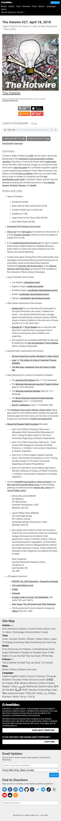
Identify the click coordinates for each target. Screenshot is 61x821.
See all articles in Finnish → (13, 12)
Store (34, 6)
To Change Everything (13, 642)
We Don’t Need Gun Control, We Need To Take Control (35, 356)
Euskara (50, 683)
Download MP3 (14, 139)
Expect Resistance (11, 652)
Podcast (6, 659)
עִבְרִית (48, 689)
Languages (51, 6)
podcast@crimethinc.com (10, 100)
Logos (53, 639)
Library (11, 6)
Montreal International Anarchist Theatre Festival (37, 384)
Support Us (55, 2)
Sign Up (54, 775)
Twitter (15, 589)
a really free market (35, 286)
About (3, 9)
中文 (16, 683)
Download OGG (38, 139)
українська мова (15, 693)
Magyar (6, 686)
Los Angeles (49, 182)
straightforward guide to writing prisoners (33, 482)
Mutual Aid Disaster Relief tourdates (23, 424)
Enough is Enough (22, 235)
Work (51, 649)
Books (4, 6)
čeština (41, 683)
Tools (18, 6)
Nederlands (31, 686)
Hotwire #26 (17, 308)
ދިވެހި (45, 693)
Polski (25, 679)
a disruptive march (32, 282)
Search (41, 6)
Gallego (51, 693)
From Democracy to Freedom (16, 649)
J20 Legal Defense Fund (22, 585)
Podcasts (26, 6)
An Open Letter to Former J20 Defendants (30, 597)
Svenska (32, 689)
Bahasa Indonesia (28, 683)
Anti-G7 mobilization (21, 405)
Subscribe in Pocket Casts (37, 114)
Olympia (22, 185)
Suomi (42, 679)
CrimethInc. (6, 2)
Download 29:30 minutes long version (23, 226)
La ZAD (30, 156)
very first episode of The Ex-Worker (43, 343)
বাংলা (24, 689)
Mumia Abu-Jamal (42, 488)
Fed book (16, 593)
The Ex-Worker (30, 327)
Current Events (35, 628)
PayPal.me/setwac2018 (41, 419)
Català (39, 693)
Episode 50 (17, 327)
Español (14, 676)
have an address (25, 173)
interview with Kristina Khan (30, 266)
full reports (27, 232)
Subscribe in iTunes (37, 108)
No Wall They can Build (28, 662)
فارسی (21, 686)
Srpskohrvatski (45, 686)
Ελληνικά (33, 679)
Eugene (5, 185)
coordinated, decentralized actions (43, 290)
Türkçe (13, 686)
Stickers (31, 639)
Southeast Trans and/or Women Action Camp (31, 410)
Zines (5, 639)
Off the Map (47, 656)
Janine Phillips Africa (16, 491)
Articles (6, 625)
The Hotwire (47, 662)
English (5, 676)
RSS (12, 625)
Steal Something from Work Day (40, 642)
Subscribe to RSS (24, 108)
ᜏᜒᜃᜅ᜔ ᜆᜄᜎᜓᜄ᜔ (27, 696)
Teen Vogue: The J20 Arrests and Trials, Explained (33, 604)
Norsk (16, 696)
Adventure (12, 628)
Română (10, 689)
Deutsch (32, 676)
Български (7, 683)
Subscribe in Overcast (24, 114)
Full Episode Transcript (12, 143)
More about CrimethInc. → (45, 730)
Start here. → (51, 742)
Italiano (22, 676)
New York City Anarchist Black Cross (23, 485)
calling (15, 611)
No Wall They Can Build (28, 656)
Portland (13, 185)
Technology (18, 632)
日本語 (49, 679)
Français (41, 676)
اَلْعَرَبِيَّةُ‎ (18, 689)
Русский (16, 679)
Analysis (22, 628)
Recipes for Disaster (31, 652)
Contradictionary (40, 649)
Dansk (41, 689)
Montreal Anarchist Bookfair (28, 391)
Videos (39, 639)
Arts (4, 628)
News (8, 632)
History (46, 628)
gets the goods (20, 167)
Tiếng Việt (30, 693)
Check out (11, 232)
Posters (22, 639)
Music (46, 639)
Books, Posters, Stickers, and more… (20, 669)
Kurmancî (7, 696)
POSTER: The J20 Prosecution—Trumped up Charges (35, 581)
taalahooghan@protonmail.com (27, 243)
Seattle (33, 185)
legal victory (51, 162)
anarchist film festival (25, 380)
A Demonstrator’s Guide (36, 632)
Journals (13, 639)
